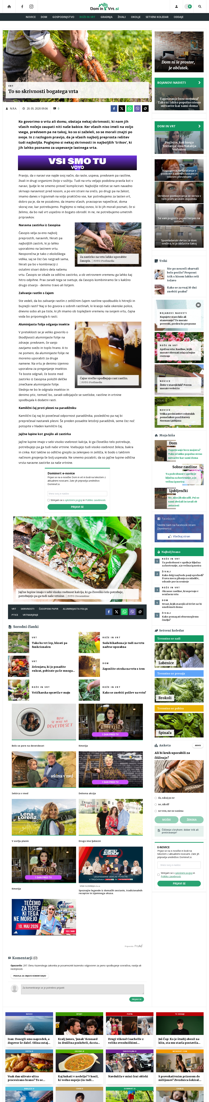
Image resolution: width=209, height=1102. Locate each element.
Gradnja (107, 17)
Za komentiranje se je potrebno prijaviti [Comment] (82, 988)
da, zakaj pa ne (166, 797)
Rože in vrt (87, 17)
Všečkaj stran (179, 536)
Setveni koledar (157, 17)
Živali (122, 17)
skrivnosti (27, 608)
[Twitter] (122, 108)
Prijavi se (77, 507)
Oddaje (178, 17)
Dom (44, 17)
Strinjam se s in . (78, 500)
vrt (14, 608)
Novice (31, 17)
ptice (15, 614)
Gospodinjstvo (63, 17)
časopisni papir (48, 608)
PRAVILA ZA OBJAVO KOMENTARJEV (29, 974)
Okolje (135, 17)
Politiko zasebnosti (95, 500)
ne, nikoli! (163, 804)
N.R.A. (13, 108)
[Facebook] (22, 6)
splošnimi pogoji (73, 500)
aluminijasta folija (75, 608)
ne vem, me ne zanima (170, 810)
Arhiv (198, 745)
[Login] (176, 6)
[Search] (199, 6)
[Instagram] (31, 6)
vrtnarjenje (30, 614)
